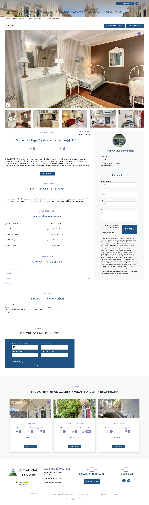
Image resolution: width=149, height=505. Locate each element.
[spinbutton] (54, 355)
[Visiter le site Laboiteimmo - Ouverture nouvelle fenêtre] (78, 500)
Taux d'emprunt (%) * (48, 352)
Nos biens (46, 12)
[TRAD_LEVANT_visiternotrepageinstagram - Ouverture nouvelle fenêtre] (128, 481)
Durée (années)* (46, 344)
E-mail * (103, 200)
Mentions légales (83, 495)
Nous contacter (112, 12)
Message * (104, 209)
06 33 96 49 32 (106, 157)
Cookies (116, 495)
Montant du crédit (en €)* (20, 344)
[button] (139, 119)
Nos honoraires (56, 495)
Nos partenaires (69, 495)
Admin (94, 495)
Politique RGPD (105, 495)
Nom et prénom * (106, 181)
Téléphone (104, 190)
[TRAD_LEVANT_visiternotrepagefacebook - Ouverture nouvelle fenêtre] (124, 481)
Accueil (34, 12)
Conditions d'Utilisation (110, 273)
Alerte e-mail (93, 12)
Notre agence (62, 12)
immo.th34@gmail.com (109, 160)
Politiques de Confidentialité (129, 271)
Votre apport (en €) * (18, 352)
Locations (78, 12)
